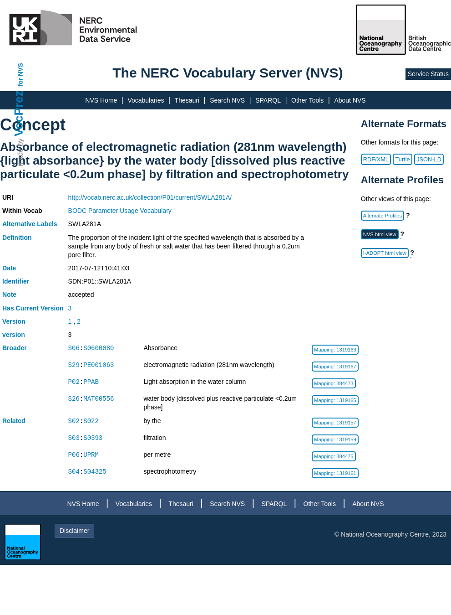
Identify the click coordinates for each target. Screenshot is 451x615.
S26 (74, 398)
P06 (74, 454)
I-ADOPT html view (384, 253)
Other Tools (307, 100)
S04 (74, 471)
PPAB (91, 381)
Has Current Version (33, 308)
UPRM (91, 454)
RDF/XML (376, 159)
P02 (74, 381)
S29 (74, 365)
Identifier (15, 281)
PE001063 (98, 365)
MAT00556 (98, 398)
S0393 (92, 438)
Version (13, 321)
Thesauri (187, 100)
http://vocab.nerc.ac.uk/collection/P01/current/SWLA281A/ (150, 197)
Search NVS (227, 100)
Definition (17, 237)
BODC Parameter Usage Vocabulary (120, 210)
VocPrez (18, 113)
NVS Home (101, 100)
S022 (91, 421)
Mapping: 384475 (333, 456)
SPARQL (268, 100)
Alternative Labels (29, 223)
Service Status (428, 74)
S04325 (94, 471)
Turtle (402, 159)
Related (13, 420)
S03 (74, 438)
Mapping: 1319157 (335, 422)
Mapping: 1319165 (335, 400)
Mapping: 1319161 (335, 473)
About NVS (349, 100)
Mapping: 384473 (333, 383)
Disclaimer (74, 530)
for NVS (20, 74)
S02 (74, 421)
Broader (14, 347)
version (13, 334)
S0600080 (98, 348)
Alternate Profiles (382, 215)
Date (9, 268)
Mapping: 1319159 (335, 439)
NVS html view (379, 234)
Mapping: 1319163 (335, 349)
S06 (74, 348)
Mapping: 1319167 (335, 366)
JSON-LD (428, 159)
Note (9, 294)
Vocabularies (145, 100)
